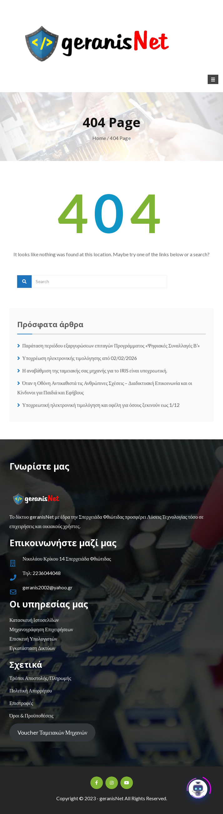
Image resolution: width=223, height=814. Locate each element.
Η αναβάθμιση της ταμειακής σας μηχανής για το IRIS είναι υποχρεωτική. (94, 370)
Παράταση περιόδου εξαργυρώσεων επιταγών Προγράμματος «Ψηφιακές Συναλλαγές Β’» (111, 345)
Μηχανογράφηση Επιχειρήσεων (41, 629)
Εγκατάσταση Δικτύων (32, 648)
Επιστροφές (21, 703)
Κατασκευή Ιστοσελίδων (34, 620)
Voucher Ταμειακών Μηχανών (52, 732)
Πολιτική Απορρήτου (30, 690)
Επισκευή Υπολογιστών (33, 639)
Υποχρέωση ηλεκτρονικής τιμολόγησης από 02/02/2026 (79, 358)
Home (99, 138)
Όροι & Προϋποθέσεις (31, 715)
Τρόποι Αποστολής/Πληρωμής (40, 678)
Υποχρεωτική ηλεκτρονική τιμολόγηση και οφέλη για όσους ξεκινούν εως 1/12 (101, 405)
